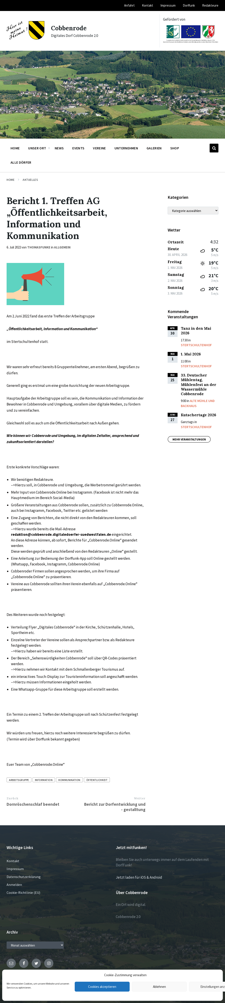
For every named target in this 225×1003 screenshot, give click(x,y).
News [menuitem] (59, 148)
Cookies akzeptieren (102, 987)
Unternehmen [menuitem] (126, 148)
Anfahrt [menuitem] (129, 5)
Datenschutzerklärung (24, 876)
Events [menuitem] (78, 148)
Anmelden (14, 884)
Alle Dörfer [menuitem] (21, 162)
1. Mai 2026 (191, 354)
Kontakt (13, 861)
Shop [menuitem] (174, 148)
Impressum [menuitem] (168, 5)
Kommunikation (69, 780)
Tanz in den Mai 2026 (196, 330)
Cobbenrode (70, 28)
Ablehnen (159, 987)
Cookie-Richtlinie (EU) (23, 892)
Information (44, 780)
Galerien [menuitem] (154, 148)
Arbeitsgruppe (19, 780)
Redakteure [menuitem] (210, 5)
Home (11, 180)
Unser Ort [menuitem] (37, 148)
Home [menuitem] (15, 148)
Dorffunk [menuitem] (189, 5)
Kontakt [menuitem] (147, 5)
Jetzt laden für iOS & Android (139, 877)
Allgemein (62, 247)
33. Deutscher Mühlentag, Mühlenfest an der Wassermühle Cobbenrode (198, 384)
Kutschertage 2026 (198, 415)
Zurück (12, 798)
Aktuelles (30, 180)
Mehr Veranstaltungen (189, 439)
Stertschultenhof (196, 345)
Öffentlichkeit (96, 780)
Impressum (15, 869)
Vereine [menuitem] (99, 148)
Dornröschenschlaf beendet (33, 804)
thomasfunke (38, 247)
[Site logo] (25, 38)
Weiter (139, 798)
